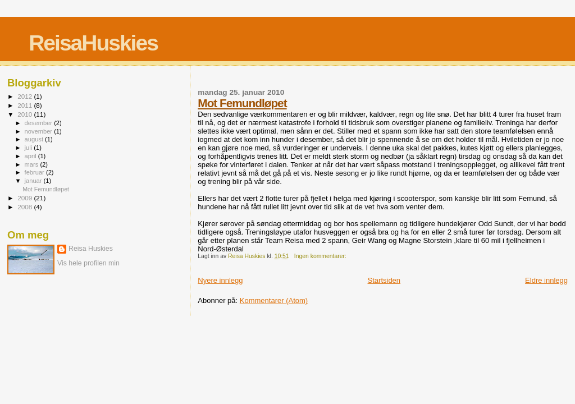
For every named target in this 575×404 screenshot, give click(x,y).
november (39, 131)
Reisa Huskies (91, 248)
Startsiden (384, 280)
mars (32, 164)
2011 (25, 105)
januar (34, 180)
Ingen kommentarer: (321, 256)
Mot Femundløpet (242, 103)
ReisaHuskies (93, 43)
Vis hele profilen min (88, 263)
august (35, 139)
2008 (25, 206)
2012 (25, 96)
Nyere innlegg (220, 280)
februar (35, 172)
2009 (25, 197)
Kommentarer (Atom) (274, 300)
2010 (25, 114)
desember (39, 123)
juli (29, 147)
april (31, 156)
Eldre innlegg (546, 280)
